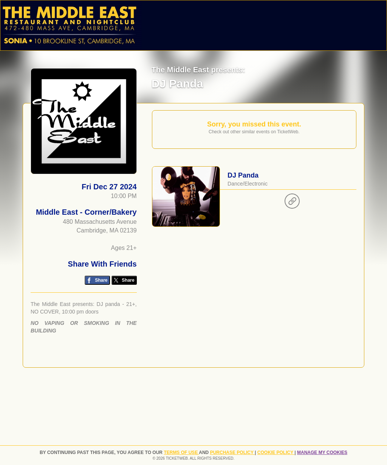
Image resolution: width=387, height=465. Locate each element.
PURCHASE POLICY (232, 452)
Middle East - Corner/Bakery (86, 212)
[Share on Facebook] (97, 280)
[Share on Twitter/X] (124, 280)
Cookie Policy (275, 452)
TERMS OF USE (181, 452)
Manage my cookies (322, 452)
